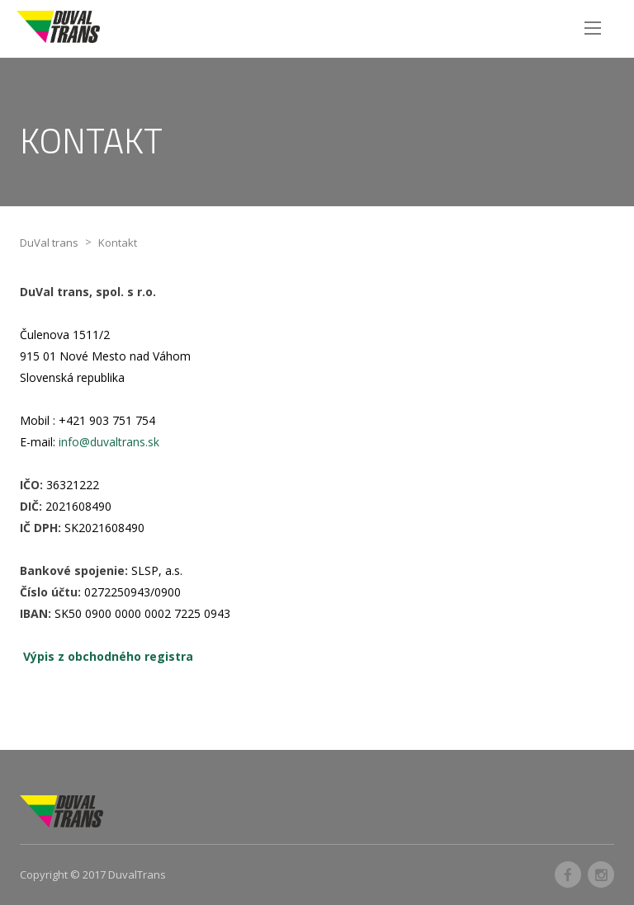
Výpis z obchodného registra (108, 656)
